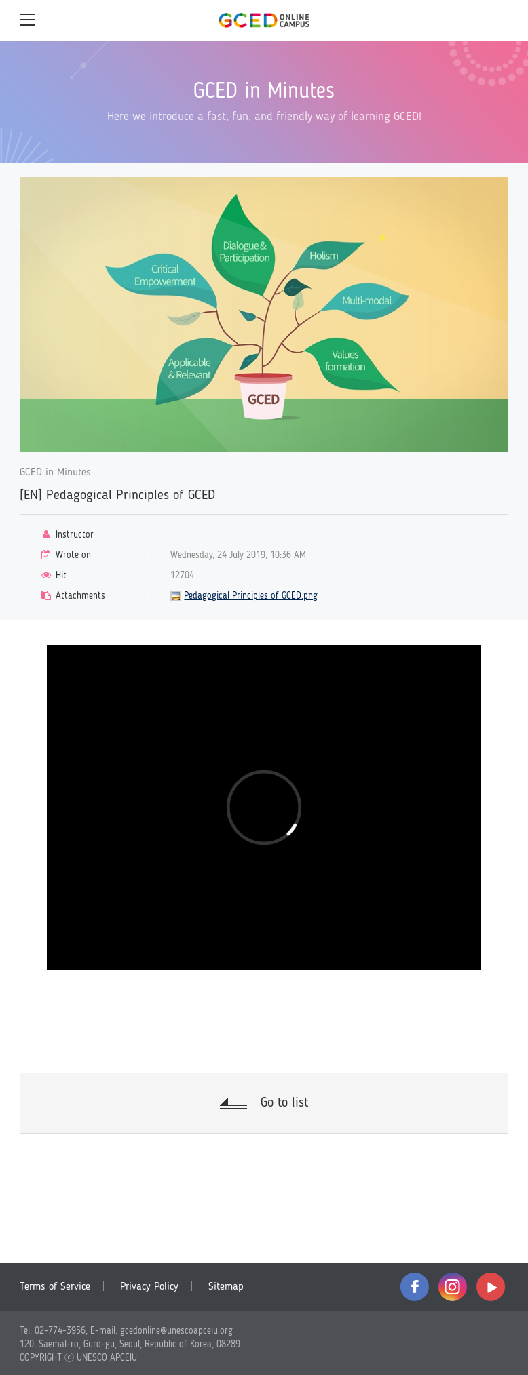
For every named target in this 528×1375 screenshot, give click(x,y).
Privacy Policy (149, 1286)
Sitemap (226, 1286)
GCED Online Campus (264, 20)
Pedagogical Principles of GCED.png (251, 596)
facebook (414, 1287)
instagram (452, 1287)
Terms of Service (55, 1286)
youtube (490, 1287)
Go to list (284, 1103)
